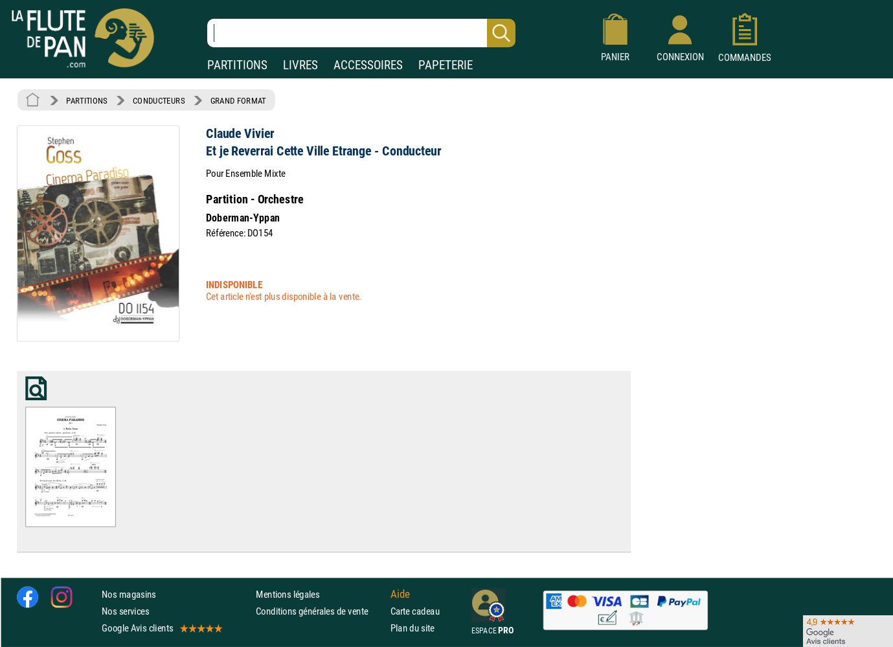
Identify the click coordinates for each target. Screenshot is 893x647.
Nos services (125, 611)
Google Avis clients (161, 627)
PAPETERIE (445, 65)
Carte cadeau (415, 611)
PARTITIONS (237, 65)
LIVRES (300, 65)
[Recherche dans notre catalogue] (361, 33)
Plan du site (412, 627)
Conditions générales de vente (320, 611)
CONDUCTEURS (159, 100)
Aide (400, 593)
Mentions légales (287, 593)
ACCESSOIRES (368, 65)
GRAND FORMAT (238, 100)
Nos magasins (129, 593)
